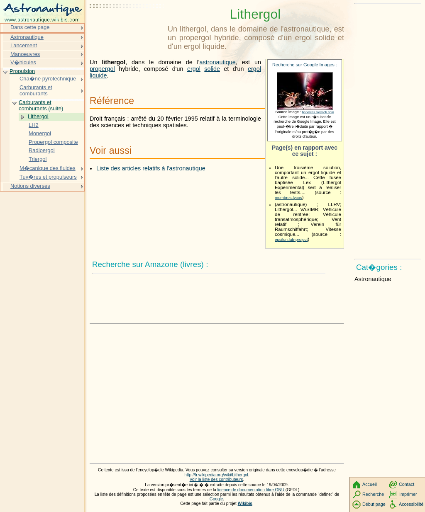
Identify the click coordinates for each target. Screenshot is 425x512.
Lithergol (38, 116)
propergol (102, 69)
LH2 (34, 125)
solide (212, 69)
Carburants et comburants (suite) (41, 105)
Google (216, 499)
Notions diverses (30, 186)
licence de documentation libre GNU (251, 490)
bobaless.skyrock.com (318, 112)
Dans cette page (29, 27)
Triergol (37, 159)
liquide (98, 75)
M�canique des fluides (48, 168)
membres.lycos (288, 197)
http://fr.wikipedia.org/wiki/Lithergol (216, 475)
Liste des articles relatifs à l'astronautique (150, 168)
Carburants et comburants (36, 90)
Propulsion (22, 71)
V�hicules (23, 62)
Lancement (23, 45)
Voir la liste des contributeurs (216, 479)
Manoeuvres (25, 54)
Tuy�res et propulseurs (48, 177)
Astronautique (27, 37)
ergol (193, 69)
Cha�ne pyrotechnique (48, 78)
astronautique (218, 62)
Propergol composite (53, 142)
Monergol (40, 133)
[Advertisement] (127, 27)
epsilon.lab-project (291, 239)
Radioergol (42, 150)
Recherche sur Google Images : (304, 64)
